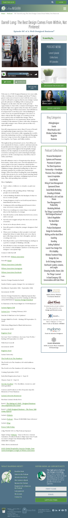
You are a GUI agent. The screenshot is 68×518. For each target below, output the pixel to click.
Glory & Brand (12, 513)
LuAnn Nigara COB (8, 307)
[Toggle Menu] (64, 8)
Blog (8, 423)
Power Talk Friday (8, 427)
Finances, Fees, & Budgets (53, 172)
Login (61, 2)
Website (10, 415)
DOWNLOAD (21, 82)
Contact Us (18, 497)
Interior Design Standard (24, 300)
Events (54, 126)
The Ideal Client (54, 220)
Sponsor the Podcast (54, 86)
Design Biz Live (54, 258)
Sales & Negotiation (54, 217)
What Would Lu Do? (54, 129)
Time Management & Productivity (54, 203)
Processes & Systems (54, 162)
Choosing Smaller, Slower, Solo (54, 270)
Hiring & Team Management (54, 183)
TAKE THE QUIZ (8, 2)
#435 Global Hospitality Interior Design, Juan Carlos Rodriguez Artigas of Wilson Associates (18, 449)
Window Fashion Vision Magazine (53, 134)
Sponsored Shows (54, 186)
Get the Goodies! (7, 384)
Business (54, 139)
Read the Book (19, 471)
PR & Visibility (53, 251)
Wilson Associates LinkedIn (11, 264)
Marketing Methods (54, 208)
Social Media (54, 179)
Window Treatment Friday (54, 254)
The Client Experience (54, 166)
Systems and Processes (53, 159)
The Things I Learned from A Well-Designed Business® (54, 213)
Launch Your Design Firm (54, 248)
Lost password (19, 491)
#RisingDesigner (54, 123)
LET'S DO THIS (51, 500)
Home (3, 13)
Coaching (54, 237)
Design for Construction (53, 231)
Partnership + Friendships (53, 169)
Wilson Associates (17, 257)
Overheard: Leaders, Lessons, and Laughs (53, 266)
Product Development (54, 227)
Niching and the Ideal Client (54, 234)
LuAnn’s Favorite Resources (11, 395)
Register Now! (6, 333)
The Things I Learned (54, 274)
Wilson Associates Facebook (11, 272)
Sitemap (9, 508)
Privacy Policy (16, 508)
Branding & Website (53, 193)
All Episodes (54, 61)
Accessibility (11, 510)
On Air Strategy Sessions (54, 261)
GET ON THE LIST (32, 87)
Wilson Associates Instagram (11, 268)
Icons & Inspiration (54, 176)
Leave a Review (53, 108)
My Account (18, 494)
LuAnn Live (5, 311)
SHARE (8, 82)
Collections (54, 57)
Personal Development (54, 156)
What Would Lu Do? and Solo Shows (54, 198)
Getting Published (54, 244)
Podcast (9, 13)
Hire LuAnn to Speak (21, 480)
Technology (54, 224)
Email (9, 260)
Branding (54, 241)
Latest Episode (54, 53)
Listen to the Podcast (21, 474)
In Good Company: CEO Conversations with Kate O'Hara (54, 279)
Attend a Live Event (21, 477)
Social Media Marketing (53, 189)
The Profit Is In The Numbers (11, 358)
